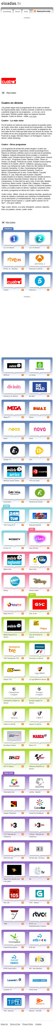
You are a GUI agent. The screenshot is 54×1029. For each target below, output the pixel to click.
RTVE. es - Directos (11, 269)
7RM (5, 924)
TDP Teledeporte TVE (11, 658)
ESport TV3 (8, 679)
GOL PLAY (33, 613)
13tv (30, 459)
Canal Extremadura (10, 947)
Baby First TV (8, 613)
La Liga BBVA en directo (37, 679)
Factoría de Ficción (36, 502)
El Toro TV (7, 548)
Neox (5, 438)
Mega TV (7, 417)
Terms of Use (15, 1024)
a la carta (32, 116)
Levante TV (8, 989)
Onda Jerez (33, 989)
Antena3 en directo (35, 269)
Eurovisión (7, 502)
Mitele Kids (7, 569)
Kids (26, 11)
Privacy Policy (27, 1024)
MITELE (6, 375)
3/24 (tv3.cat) (8, 858)
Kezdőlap (7, 11)
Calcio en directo (9, 724)
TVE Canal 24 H (9, 525)
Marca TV (32, 745)
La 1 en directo (9, 248)
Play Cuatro (10, 222)
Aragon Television (10, 813)
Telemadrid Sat (9, 792)
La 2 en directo (34, 248)
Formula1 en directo (36, 658)
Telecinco (32, 290)
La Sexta (32, 375)
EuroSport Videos (10, 745)
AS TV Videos (8, 766)
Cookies (38, 1024)
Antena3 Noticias (35, 525)
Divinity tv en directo (11, 396)
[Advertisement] (27, 47)
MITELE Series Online (11, 481)
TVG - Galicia (34, 903)
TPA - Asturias (9, 1011)
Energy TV (7, 459)
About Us (4, 1024)
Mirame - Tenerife (35, 1011)
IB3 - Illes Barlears (35, 968)
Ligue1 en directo (35, 724)
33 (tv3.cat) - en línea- (37, 858)
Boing (6, 590)
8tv (30, 879)
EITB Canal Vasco (10, 968)
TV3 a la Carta (34, 481)
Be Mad (32, 396)
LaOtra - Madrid (34, 792)
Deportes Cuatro (40, 164)
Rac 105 (7, 903)
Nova (31, 438)
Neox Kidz (32, 569)
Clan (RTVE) (33, 548)
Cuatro (6, 290)
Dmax (31, 417)
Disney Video (34, 590)
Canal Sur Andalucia (36, 813)
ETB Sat (32, 947)
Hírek (17, 11)
